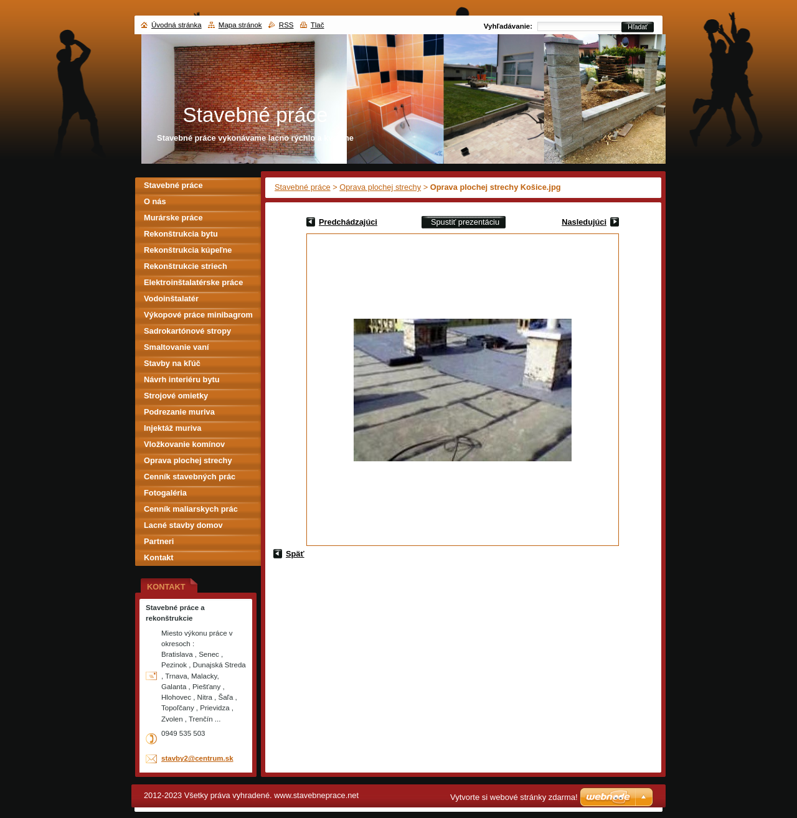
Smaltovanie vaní (176, 347)
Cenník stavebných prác (189, 476)
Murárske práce (173, 217)
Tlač (317, 25)
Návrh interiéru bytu (182, 379)
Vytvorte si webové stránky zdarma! (514, 797)
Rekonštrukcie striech (185, 266)
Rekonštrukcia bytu (181, 233)
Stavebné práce (303, 187)
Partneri (159, 541)
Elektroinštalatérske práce (193, 282)
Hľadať (638, 27)
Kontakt (159, 557)
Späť (295, 553)
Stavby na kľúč (172, 363)
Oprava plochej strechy (380, 187)
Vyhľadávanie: (508, 26)
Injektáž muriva (172, 428)
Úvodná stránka (176, 25)
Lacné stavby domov (183, 525)
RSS (286, 25)
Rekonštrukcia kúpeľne (188, 250)
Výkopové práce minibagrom (198, 314)
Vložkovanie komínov (184, 444)
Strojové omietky (176, 395)
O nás (155, 201)
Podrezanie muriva (179, 411)
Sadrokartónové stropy (187, 331)
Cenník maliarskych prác (191, 509)
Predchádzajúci (348, 222)
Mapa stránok (240, 25)
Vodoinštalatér (171, 298)
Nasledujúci (584, 222)
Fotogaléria (165, 492)
